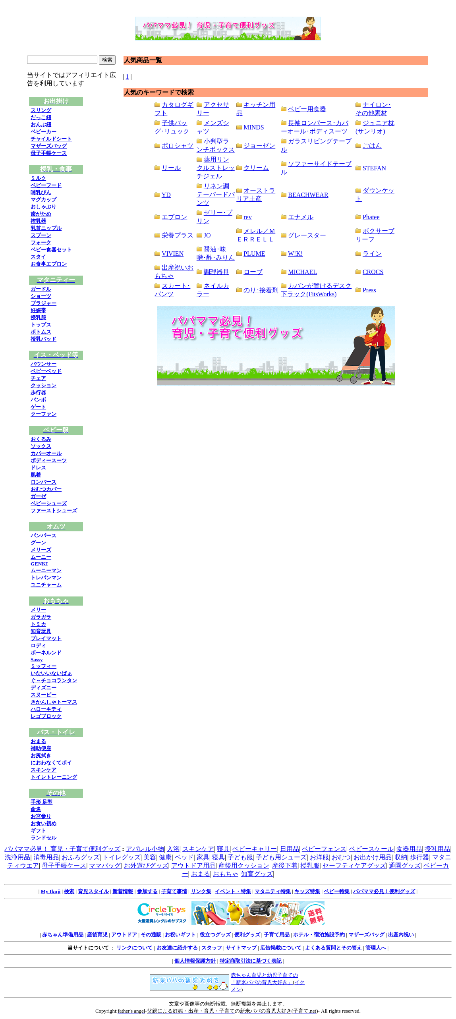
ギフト (38, 831)
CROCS (373, 271)
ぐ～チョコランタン (54, 680)
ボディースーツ (49, 460)
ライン (372, 253)
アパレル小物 (145, 848)
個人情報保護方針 (195, 961)
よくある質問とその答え (333, 948)
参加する (147, 891)
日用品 (289, 848)
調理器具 (216, 271)
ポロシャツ (177, 145)
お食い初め (43, 823)
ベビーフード (46, 185)
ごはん (372, 145)
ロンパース (43, 482)
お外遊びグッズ (146, 865)
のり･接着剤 (260, 290)
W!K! (295, 253)
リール (171, 167)
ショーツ (41, 296)
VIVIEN (173, 253)
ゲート (38, 407)
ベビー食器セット (51, 250)
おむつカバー (46, 489)
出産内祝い (401, 935)
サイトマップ (241, 948)
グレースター (307, 235)
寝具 (223, 848)
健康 (165, 857)
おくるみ (41, 439)
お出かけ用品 (373, 857)
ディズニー (43, 688)
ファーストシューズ (54, 510)
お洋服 (319, 857)
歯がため (41, 214)
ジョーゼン (259, 145)
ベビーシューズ (49, 503)
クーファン (43, 414)
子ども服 (240, 857)
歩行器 (38, 393)
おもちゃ (225, 873)
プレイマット (46, 638)
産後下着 (285, 865)
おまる (38, 741)
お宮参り (41, 816)
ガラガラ (41, 617)
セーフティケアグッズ (354, 865)
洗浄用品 (17, 857)
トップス (41, 325)
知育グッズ (257, 873)
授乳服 (38, 317)
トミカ (38, 624)
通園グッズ (405, 865)
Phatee (371, 217)
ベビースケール (371, 848)
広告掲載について (280, 948)
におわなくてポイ (51, 763)
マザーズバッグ (49, 146)
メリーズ (41, 550)
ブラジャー (43, 303)
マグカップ (43, 200)
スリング (41, 110)
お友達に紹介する (177, 948)
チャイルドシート (51, 139)
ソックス (41, 446)
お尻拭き (41, 755)
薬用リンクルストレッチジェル (216, 167)
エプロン (174, 217)
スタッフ (211, 948)
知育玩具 (41, 631)
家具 (203, 857)
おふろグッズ (81, 857)
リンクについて (134, 948)
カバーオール (46, 453)
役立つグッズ (215, 935)
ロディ (38, 645)
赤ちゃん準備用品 (62, 935)
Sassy (37, 659)
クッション (43, 385)
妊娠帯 (38, 310)
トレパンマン (46, 578)
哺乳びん (41, 192)
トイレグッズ (121, 857)
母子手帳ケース (49, 153)
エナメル (300, 217)
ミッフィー (43, 666)
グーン (38, 543)
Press (369, 290)
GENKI (39, 564)
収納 (400, 857)
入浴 (173, 848)
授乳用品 (437, 848)
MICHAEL (302, 271)
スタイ (38, 257)
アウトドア (124, 935)
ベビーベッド (46, 371)
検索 (69, 891)
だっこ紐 (41, 117)
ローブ (253, 271)
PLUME (254, 253)
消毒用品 (46, 857)
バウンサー (43, 364)
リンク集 (201, 891)
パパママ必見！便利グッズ (384, 891)
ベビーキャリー (254, 848)
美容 (149, 857)
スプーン (41, 235)
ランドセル (43, 838)
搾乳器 (38, 221)
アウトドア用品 (193, 865)
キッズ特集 (307, 891)
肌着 (36, 475)
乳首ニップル (46, 228)
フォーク (41, 242)
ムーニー (41, 557)
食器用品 (409, 848)
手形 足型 (41, 802)
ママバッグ (105, 865)
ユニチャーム (46, 585)
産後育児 (97, 935)
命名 (36, 809)
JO (207, 235)
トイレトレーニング (54, 777)
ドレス (38, 468)
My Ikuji (50, 891)
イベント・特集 (233, 891)
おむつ (341, 857)
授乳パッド (43, 339)
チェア (38, 378)
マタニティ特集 (273, 891)
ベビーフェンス (324, 848)
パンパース (43, 535)
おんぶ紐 (41, 124)
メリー (38, 610)
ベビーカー (43, 132)
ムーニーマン (46, 570)
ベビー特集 (337, 891)
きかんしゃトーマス (54, 702)
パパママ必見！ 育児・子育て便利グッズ (62, 848)
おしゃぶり (43, 207)
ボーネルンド (46, 653)
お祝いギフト (180, 935)
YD (166, 194)
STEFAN (374, 168)
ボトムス (41, 332)
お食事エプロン (49, 264)
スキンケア (43, 770)
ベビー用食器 (307, 109)
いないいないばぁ (51, 673)
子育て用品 (277, 935)
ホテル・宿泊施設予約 (319, 935)
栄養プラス (177, 235)
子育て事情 (174, 891)
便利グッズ (247, 935)
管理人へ (375, 948)
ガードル (41, 289)
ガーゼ (38, 496)
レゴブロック (46, 716)
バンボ (38, 400)
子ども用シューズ (281, 857)
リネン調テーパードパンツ (216, 194)
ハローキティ (46, 709)
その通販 (151, 935)
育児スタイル (93, 891)
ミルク (38, 178)
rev (247, 217)
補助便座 (41, 748)
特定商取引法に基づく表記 (251, 961)
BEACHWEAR (308, 194)
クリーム (256, 167)
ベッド (184, 857)
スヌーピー (43, 695)
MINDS (253, 127)
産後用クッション (243, 865)
